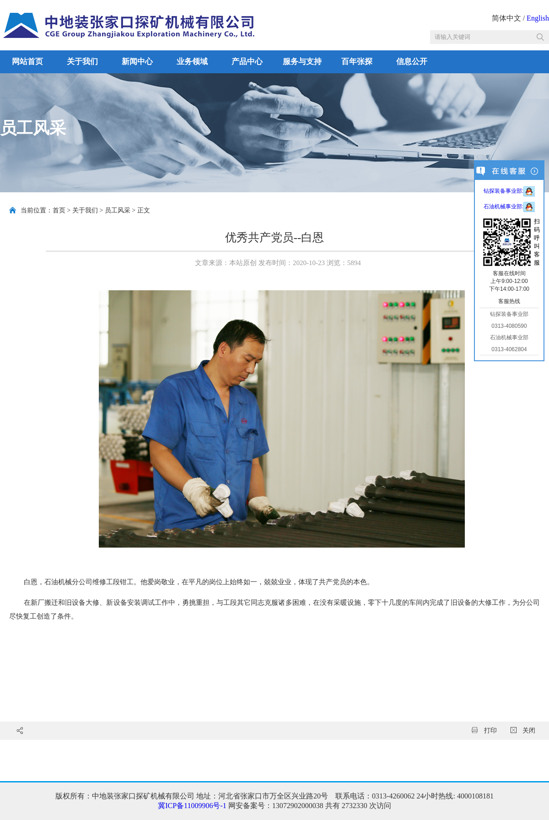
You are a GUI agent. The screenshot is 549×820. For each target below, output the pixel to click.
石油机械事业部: (509, 206)
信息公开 (411, 61)
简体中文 (506, 18)
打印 (484, 730)
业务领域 (192, 61)
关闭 (523, 730)
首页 (59, 210)
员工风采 (117, 210)
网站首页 (27, 61)
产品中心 (247, 61)
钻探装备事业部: (509, 191)
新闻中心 (137, 61)
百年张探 (356, 61)
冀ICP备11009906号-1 (192, 805)
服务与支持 (302, 61)
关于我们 (82, 61)
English (538, 18)
